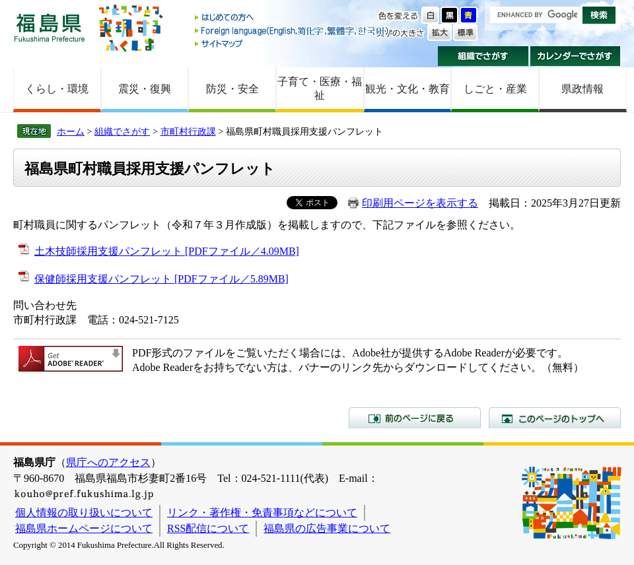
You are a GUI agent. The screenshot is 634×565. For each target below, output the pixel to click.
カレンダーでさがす (575, 56)
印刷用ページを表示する (420, 203)
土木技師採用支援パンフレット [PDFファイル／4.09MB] (166, 251)
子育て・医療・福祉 (319, 88)
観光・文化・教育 (407, 88)
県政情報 (582, 88)
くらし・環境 (56, 88)
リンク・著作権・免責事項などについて (262, 512)
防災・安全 (232, 88)
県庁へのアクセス (108, 462)
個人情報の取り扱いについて (84, 512)
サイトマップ (293, 43)
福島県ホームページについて (84, 528)
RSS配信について (208, 528)
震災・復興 (144, 88)
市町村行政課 (188, 131)
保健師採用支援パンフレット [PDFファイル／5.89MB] (161, 278)
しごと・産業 (495, 88)
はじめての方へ (293, 18)
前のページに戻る (415, 417)
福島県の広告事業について (327, 528)
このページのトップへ (555, 417)
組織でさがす (483, 56)
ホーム (71, 131)
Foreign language (293, 30)
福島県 (49, 27)
